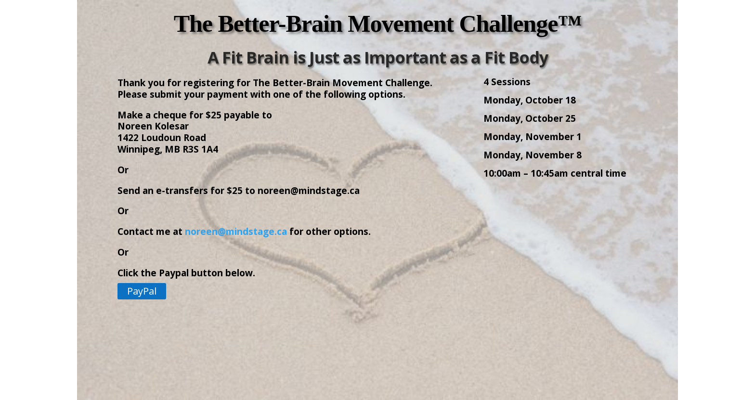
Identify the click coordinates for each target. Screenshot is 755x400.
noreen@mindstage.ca (236, 231)
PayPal (141, 290)
